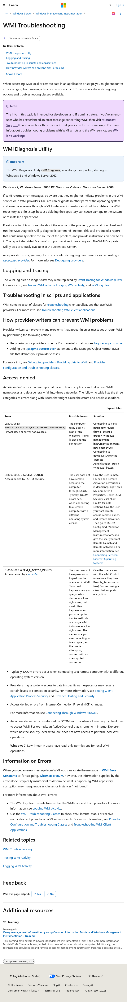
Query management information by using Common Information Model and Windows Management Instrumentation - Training (62, 934)
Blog (55, 985)
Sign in (120, 5)
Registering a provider (108, 343)
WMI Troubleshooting (17, 849)
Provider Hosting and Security (74, 696)
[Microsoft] (63, 5)
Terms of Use (52, 990)
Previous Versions (38, 985)
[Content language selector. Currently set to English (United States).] (25, 976)
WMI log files (100, 285)
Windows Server (22, 13)
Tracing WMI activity (41, 285)
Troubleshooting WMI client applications (68, 310)
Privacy (86, 985)
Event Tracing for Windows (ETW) (100, 280)
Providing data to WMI (72, 362)
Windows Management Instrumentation (59, 13)
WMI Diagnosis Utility (19, 53)
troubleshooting (57, 304)
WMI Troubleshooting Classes (40, 814)
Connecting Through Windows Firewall (71, 713)
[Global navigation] (4, 5)
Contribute (71, 985)
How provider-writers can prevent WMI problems (35, 68)
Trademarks (71, 990)
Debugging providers (69, 260)
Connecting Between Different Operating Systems (105, 559)
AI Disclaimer (15, 985)
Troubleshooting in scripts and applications (31, 63)
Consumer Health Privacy (22, 990)
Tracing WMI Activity (17, 857)
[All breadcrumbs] (6, 14)
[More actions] (120, 14)
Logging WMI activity (70, 285)
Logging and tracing (18, 58)
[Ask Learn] (113, 14)
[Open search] (110, 5)
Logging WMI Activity (47, 808)
